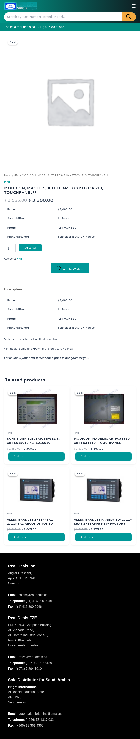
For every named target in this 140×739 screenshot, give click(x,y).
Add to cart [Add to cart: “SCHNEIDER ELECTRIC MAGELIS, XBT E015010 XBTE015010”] (21, 457)
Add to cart (30, 247)
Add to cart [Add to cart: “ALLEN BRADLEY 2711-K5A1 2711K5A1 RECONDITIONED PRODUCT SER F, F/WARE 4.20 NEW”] (21, 538)
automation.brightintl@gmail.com (41, 714)
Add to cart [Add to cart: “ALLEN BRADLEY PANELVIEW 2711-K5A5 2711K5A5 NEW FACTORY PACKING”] (88, 538)
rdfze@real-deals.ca (32, 657)
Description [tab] (13, 289)
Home (7, 175)
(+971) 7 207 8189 (39, 663)
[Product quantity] (10, 248)
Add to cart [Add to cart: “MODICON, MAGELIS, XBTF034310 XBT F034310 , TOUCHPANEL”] (88, 457)
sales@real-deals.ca (20, 27)
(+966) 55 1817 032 (40, 719)
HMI (16, 175)
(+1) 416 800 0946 (51, 27)
